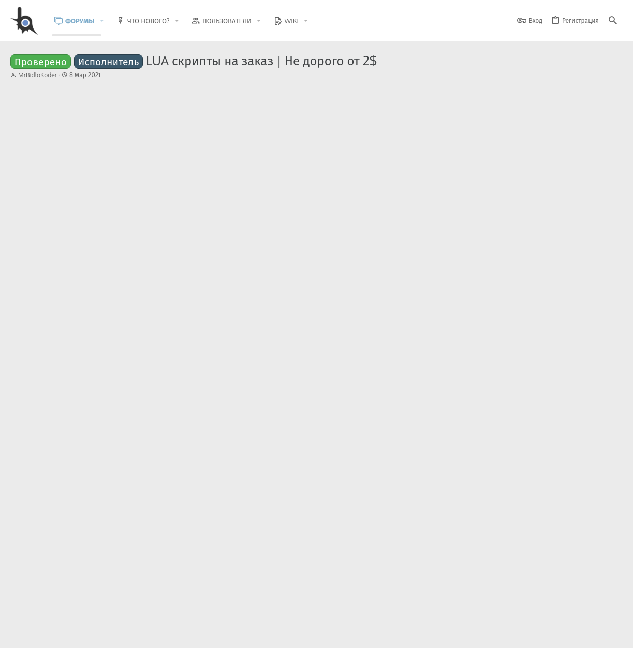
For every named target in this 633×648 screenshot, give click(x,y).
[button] (109, 21)
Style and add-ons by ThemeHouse (233, 604)
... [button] (66, 114)
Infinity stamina (97, 481)
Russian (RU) (115, 634)
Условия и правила (436, 634)
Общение (126, 407)
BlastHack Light (57, 634)
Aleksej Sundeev (72, 366)
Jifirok (104, 457)
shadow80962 (113, 376)
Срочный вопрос (75, 358)
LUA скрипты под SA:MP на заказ (177, 317)
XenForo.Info (76, 613)
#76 (610, 139)
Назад (31, 115)
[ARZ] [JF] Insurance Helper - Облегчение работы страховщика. (162, 440)
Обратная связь (379, 634)
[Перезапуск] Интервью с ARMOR (102, 399)
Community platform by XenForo (95, 604)
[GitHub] (610, 609)
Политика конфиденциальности (517, 634)
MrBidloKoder (37, 75)
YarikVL (59, 407)
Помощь (138, 489)
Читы (125, 448)
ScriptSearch (66, 489)
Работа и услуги (138, 325)
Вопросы (150, 366)
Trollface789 (49, 192)
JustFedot (62, 325)
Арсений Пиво (115, 417)
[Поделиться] (594, 140)
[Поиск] (613, 21)
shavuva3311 (104, 498)
